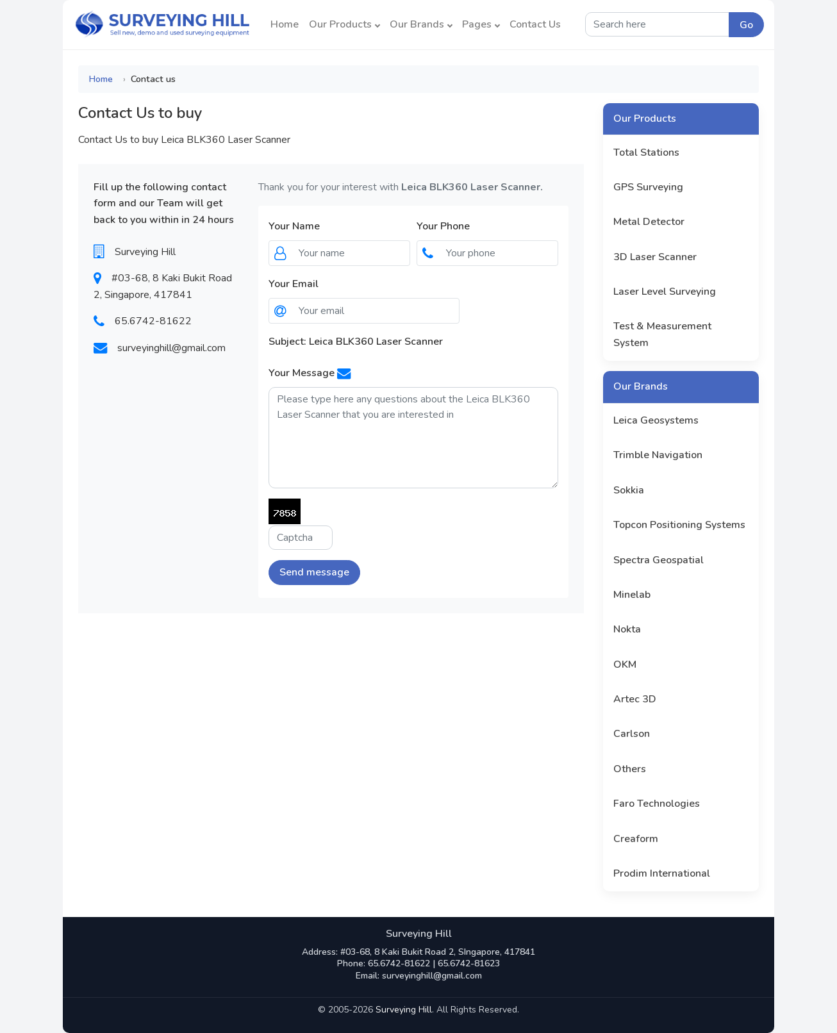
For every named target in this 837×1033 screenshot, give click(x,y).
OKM (624, 664)
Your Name (294, 226)
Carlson (631, 734)
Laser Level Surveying (664, 292)
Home (284, 24)
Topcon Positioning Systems (679, 525)
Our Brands (421, 24)
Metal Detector (648, 222)
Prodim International (661, 873)
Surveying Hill (404, 1010)
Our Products (344, 24)
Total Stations (646, 152)
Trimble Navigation (657, 455)
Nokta (627, 629)
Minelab (632, 595)
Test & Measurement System (662, 334)
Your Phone (443, 226)
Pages (481, 24)
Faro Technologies (656, 804)
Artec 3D (634, 699)
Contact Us (535, 24)
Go (746, 25)
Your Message (302, 373)
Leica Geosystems (656, 420)
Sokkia (628, 490)
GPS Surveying (648, 187)
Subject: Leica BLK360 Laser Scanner (356, 342)
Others (629, 769)
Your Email (294, 284)
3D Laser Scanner (655, 257)
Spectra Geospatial (658, 560)
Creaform (635, 839)
